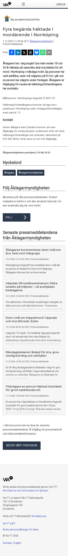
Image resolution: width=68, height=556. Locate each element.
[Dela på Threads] (30, 53)
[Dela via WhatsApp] (43, 53)
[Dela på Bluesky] (36, 53)
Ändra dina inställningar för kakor (21, 529)
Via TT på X (9, 523)
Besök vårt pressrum (21, 445)
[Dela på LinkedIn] (18, 53)
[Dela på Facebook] (11, 53)
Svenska (7, 543)
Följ (17, 217)
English (17, 543)
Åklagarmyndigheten (41, 41)
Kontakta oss (39, 516)
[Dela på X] (24, 53)
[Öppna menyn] (24, 4)
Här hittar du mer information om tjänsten (25, 490)
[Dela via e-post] (49, 53)
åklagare (9, 172)
